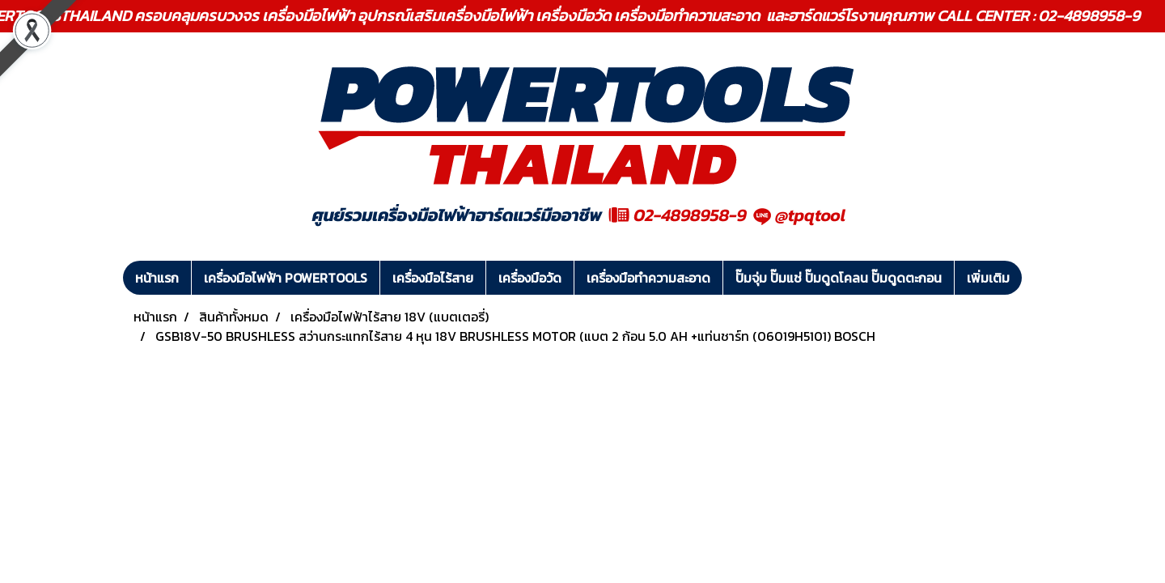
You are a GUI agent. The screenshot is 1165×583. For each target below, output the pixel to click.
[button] (1036, 277)
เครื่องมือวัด (529, 277)
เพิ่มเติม (988, 277)
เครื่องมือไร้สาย (432, 277)
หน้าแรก (157, 277)
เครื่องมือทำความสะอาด (648, 277)
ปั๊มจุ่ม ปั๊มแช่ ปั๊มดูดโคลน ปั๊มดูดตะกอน (838, 277)
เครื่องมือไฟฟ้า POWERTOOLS (285, 277)
